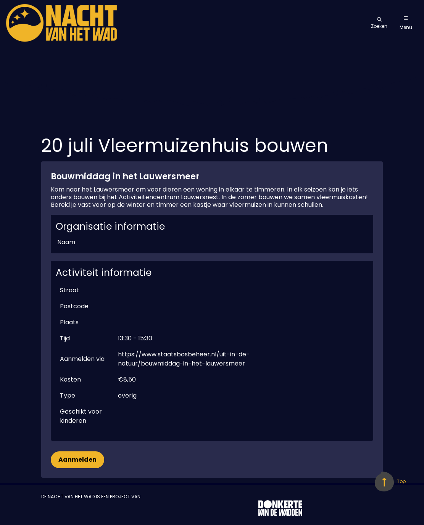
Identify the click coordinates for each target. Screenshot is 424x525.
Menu (406, 23)
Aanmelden (77, 459)
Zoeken (379, 23)
